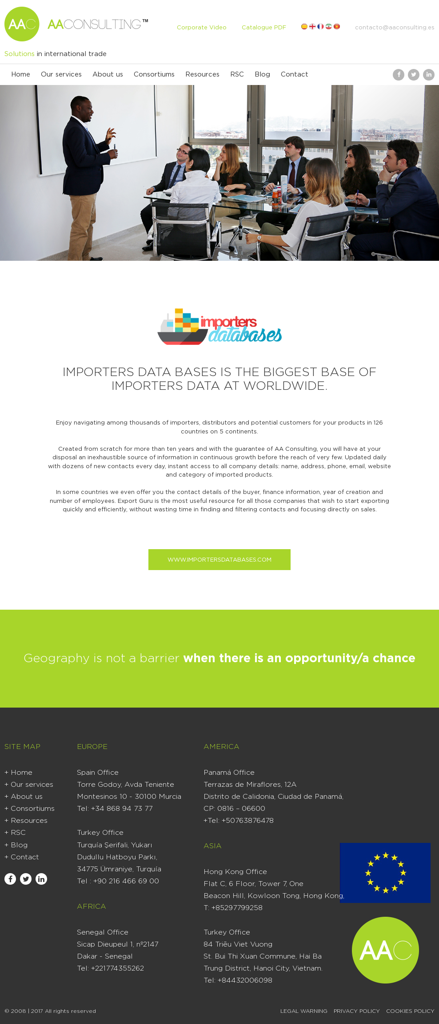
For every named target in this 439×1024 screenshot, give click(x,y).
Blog (262, 74)
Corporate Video (202, 28)
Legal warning (303, 1011)
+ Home (18, 772)
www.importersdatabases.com (219, 560)
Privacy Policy (357, 1011)
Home (20, 74)
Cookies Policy (410, 1011)
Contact (294, 74)
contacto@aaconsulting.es (395, 28)
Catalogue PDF (264, 28)
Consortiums (154, 74)
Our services (61, 74)
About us (107, 74)
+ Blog (16, 845)
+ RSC (15, 832)
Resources (202, 74)
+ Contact (21, 857)
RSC (237, 74)
